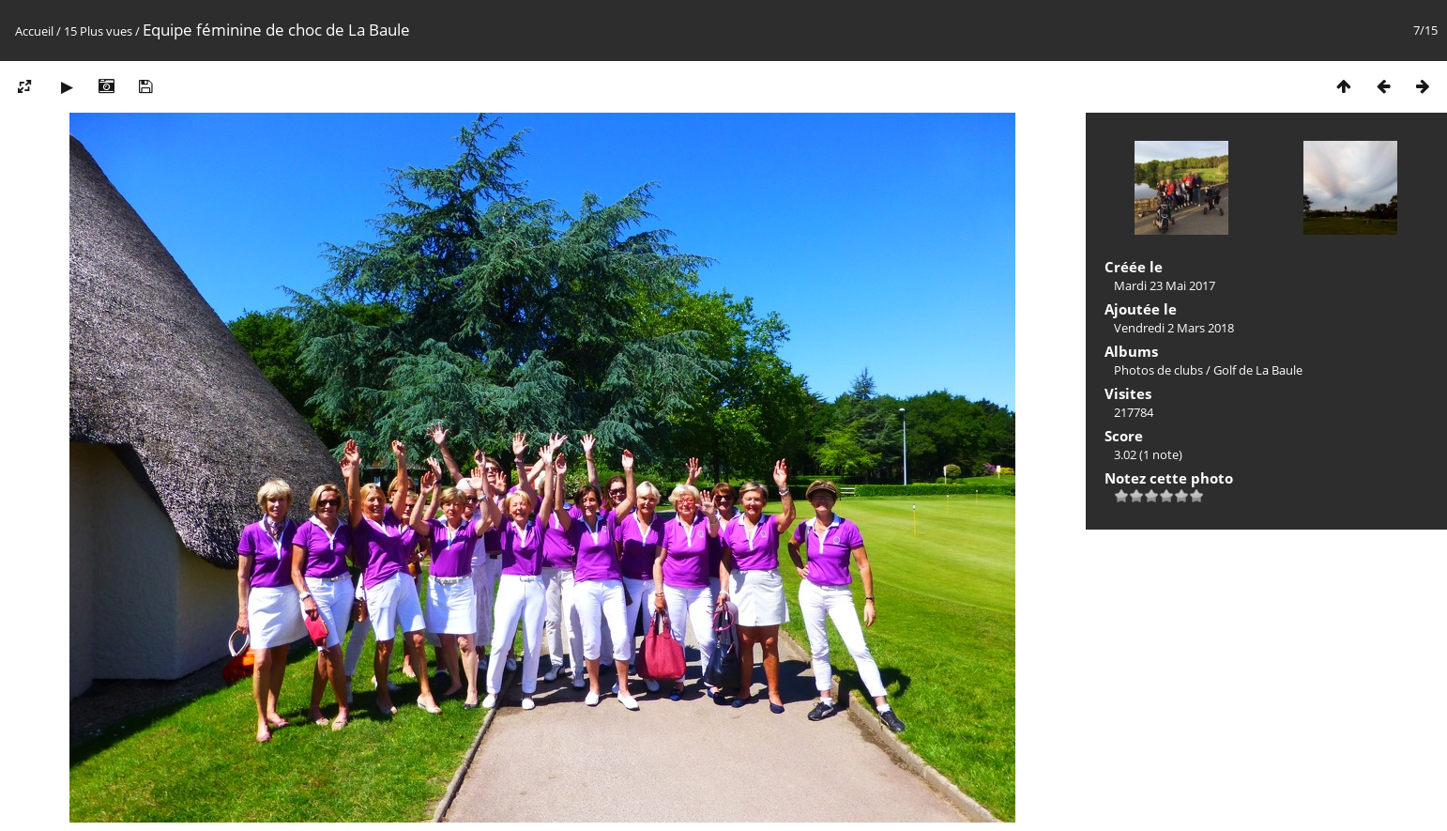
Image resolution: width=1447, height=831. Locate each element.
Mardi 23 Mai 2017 (1164, 285)
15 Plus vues (98, 31)
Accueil (34, 31)
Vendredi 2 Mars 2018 (1174, 327)
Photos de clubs (1158, 370)
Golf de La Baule (1257, 370)
